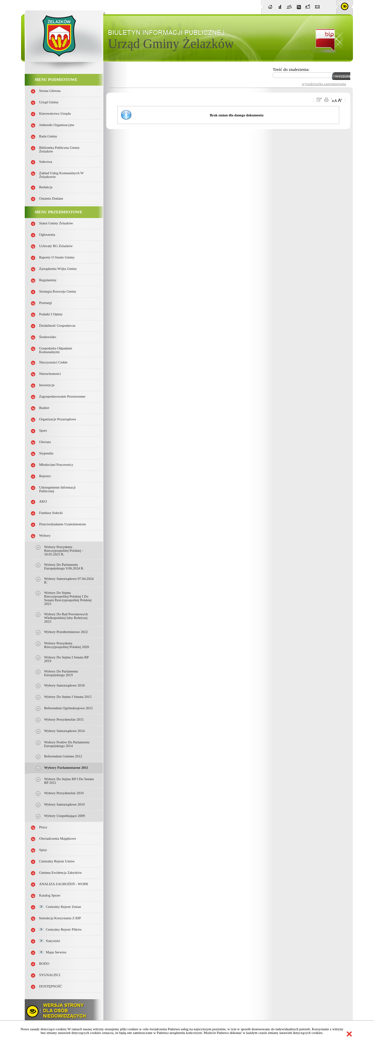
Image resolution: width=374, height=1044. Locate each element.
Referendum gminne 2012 (63, 756)
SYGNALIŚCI (49, 975)
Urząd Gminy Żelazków (171, 43)
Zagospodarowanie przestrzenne (62, 396)
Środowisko (47, 337)
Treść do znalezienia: (291, 69)
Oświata (45, 442)
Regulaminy (47, 280)
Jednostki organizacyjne (56, 125)
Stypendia (46, 453)
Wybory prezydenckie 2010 (64, 793)
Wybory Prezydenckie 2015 (64, 719)
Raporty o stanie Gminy (57, 257)
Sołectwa (45, 162)
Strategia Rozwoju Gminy (57, 291)
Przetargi (45, 303)
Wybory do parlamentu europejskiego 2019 (61, 673)
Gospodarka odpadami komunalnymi (55, 350)
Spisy (43, 850)
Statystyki (49, 941)
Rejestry (45, 476)
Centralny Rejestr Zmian (60, 907)
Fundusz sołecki (51, 513)
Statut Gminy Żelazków (56, 223)
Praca (43, 827)
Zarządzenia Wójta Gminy (58, 269)
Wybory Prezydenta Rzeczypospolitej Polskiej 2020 (66, 645)
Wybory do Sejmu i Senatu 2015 (68, 697)
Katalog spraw (49, 895)
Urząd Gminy (48, 102)
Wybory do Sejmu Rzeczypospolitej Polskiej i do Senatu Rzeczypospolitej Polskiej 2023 (68, 598)
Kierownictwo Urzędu (55, 113)
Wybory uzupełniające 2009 (64, 816)
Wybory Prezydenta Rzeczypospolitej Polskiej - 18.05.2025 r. (63, 550)
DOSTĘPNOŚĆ (50, 986)
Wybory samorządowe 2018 (64, 685)
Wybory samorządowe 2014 (64, 731)
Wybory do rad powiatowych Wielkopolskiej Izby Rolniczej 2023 (66, 617)
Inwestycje (46, 385)
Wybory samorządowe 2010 (64, 804)
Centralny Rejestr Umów (57, 861)
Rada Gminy (48, 136)
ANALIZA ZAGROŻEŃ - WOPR (63, 884)
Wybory (44, 535)
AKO (43, 501)
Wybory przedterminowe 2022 (66, 632)
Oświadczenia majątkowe (57, 838)
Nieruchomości (50, 374)
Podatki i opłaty (51, 314)
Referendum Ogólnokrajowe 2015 (68, 708)
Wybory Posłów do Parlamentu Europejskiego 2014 (66, 744)
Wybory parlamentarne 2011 (66, 767)
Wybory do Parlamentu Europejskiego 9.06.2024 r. (64, 566)
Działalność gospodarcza (57, 325)
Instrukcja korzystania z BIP (60, 918)
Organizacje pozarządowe (57, 419)
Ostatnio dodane (51, 198)
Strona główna (49, 91)
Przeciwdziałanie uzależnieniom (62, 524)
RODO (44, 963)
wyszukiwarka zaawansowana (324, 84)
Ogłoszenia (47, 234)
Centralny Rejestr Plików (60, 929)
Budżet (44, 408)
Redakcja (45, 187)
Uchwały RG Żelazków (56, 246)
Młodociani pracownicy (56, 464)
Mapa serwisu (52, 952)
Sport (43, 430)
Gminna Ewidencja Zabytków (60, 872)
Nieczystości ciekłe (53, 362)
